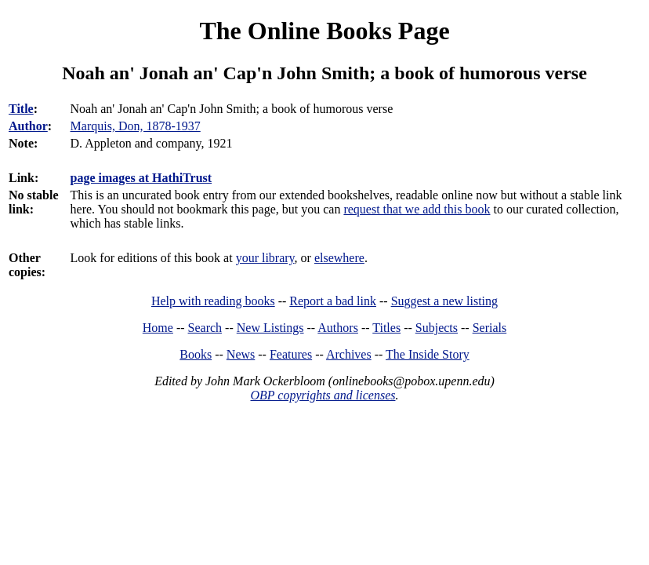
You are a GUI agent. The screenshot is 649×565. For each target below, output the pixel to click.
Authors (337, 327)
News (241, 354)
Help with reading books (213, 301)
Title (21, 108)
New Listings (270, 327)
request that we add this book (416, 209)
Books (195, 354)
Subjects (436, 327)
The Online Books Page (324, 30)
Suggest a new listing (444, 301)
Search (205, 327)
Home (158, 327)
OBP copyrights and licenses (322, 395)
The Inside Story (428, 354)
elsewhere (339, 257)
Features (291, 354)
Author (28, 126)
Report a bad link (332, 301)
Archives (349, 354)
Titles (386, 327)
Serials (490, 327)
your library (265, 257)
